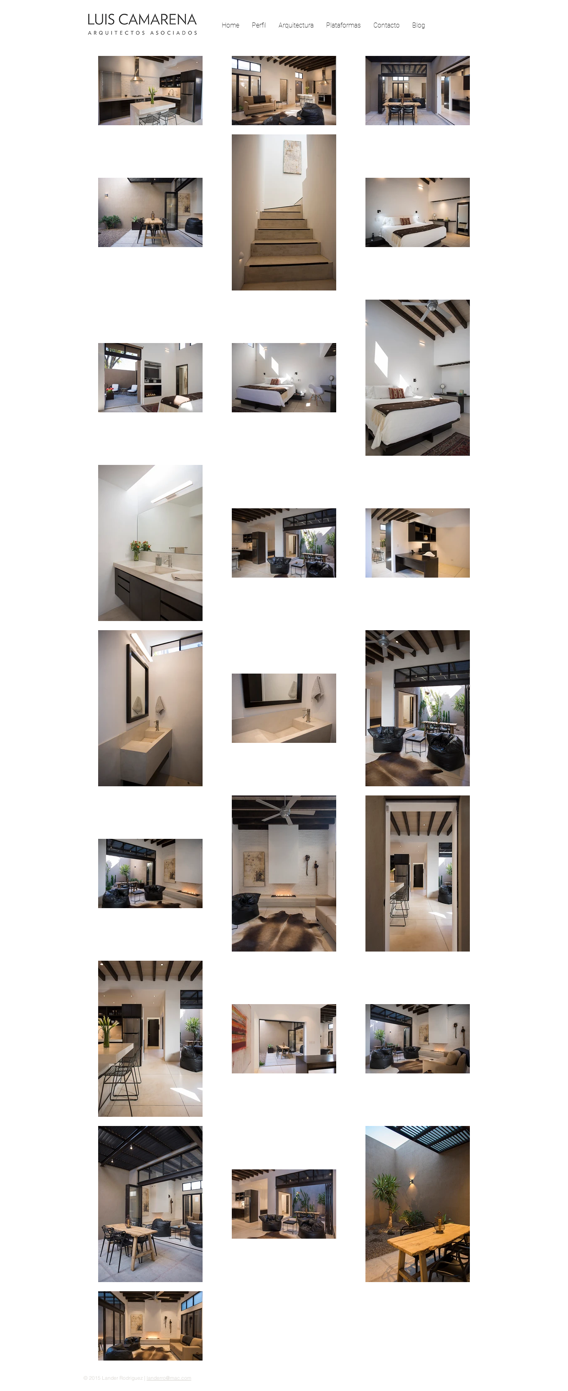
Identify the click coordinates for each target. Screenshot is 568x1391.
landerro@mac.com (169, 1378)
